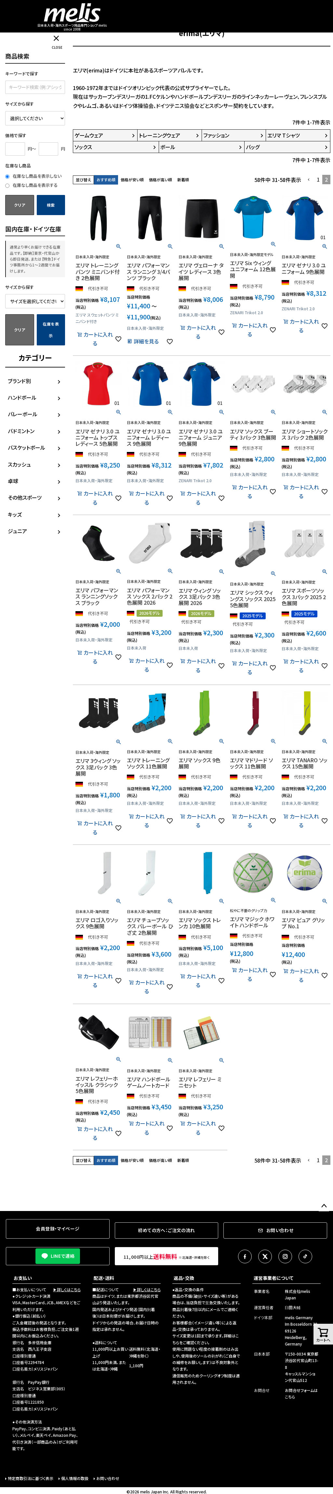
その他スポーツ (25, 497)
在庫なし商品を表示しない (33, 176)
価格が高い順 (160, 179)
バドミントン (21, 431)
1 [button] (318, 179)
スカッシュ (19, 464)
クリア (19, 205)
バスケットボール (26, 447)
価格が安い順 (132, 179)
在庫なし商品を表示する (31, 185)
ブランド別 (19, 381)
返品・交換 (184, 1278)
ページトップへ (324, 1206)
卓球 (13, 481)
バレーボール (22, 414)
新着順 (183, 179)
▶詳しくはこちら (67, 1289)
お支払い (23, 1278)
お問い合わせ (107, 1478)
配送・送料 (104, 1278)
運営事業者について (273, 1278)
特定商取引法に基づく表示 (30, 1478)
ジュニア (17, 531)
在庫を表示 (51, 329)
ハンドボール (22, 397)
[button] (309, 180)
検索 (51, 205)
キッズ (15, 514)
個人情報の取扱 (74, 1478)
